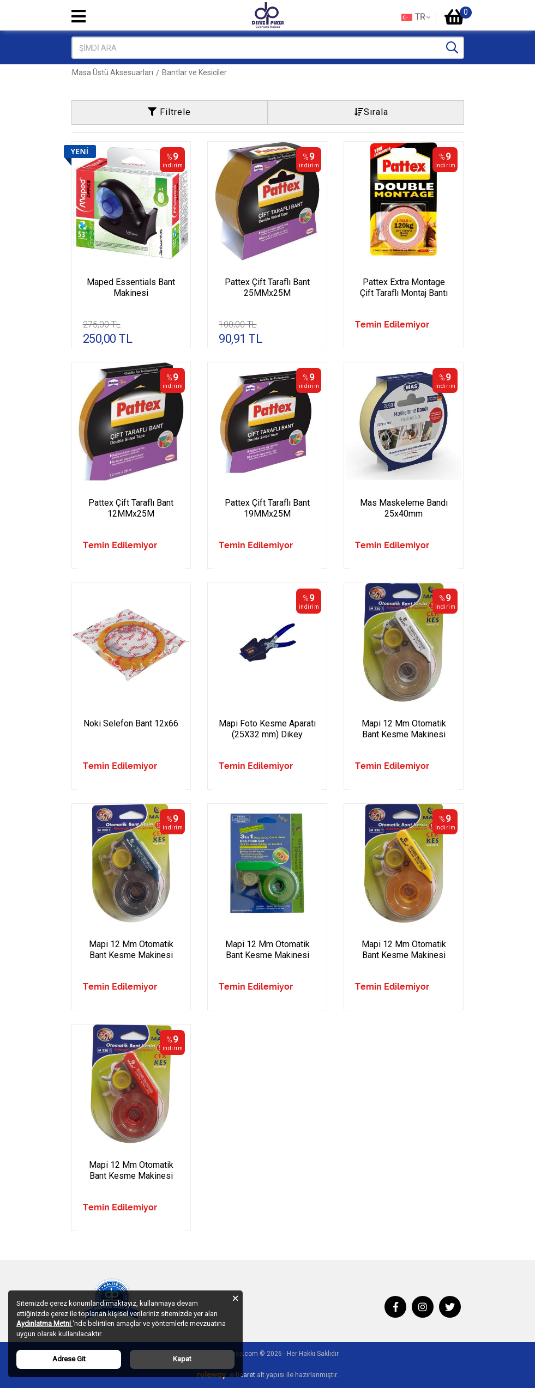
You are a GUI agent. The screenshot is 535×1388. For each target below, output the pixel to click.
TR (415, 17)
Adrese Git (69, 1359)
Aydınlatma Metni (44, 1323)
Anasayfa (88, 72)
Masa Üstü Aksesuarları (208, 72)
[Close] (235, 1298)
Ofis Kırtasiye (136, 72)
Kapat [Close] (182, 1359)
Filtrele (169, 112)
